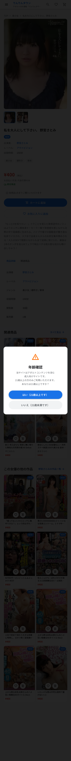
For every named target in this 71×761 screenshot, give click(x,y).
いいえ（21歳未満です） (35, 405)
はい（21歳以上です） (35, 395)
